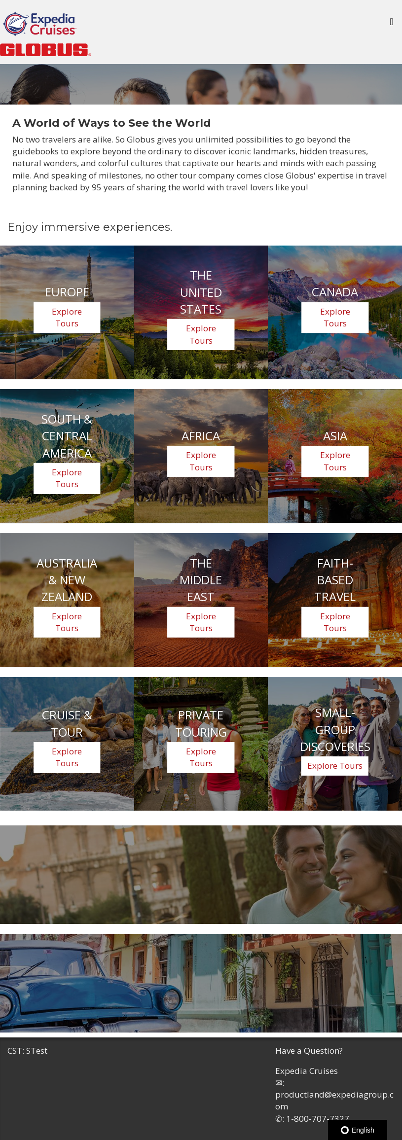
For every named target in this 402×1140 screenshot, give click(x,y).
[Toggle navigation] (392, 24)
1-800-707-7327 (317, 1118)
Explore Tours (67, 317)
